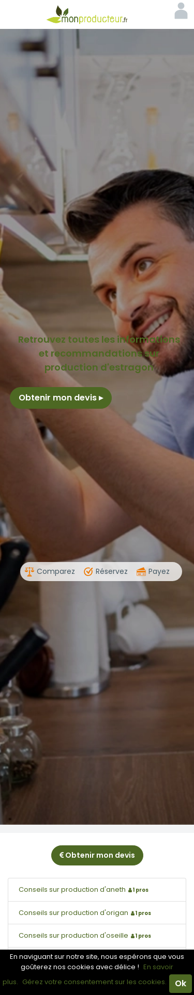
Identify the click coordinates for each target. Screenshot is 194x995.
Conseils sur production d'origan (86, 913)
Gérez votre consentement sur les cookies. (94, 982)
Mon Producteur (97, 14)
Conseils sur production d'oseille (86, 935)
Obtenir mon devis (61, 398)
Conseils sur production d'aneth (85, 889)
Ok (180, 983)
